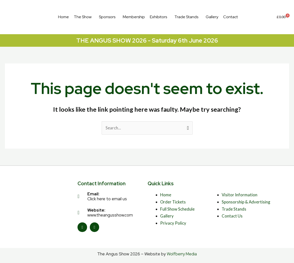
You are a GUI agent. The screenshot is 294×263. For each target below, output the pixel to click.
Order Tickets (173, 201)
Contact (230, 16)
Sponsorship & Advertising (246, 201)
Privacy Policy (173, 223)
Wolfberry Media (182, 254)
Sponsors (107, 16)
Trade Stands (186, 16)
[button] (83, 17)
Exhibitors (158, 16)
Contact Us (232, 216)
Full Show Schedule (177, 209)
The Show (83, 16)
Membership (134, 16)
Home (63, 16)
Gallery (212, 16)
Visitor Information (240, 194)
